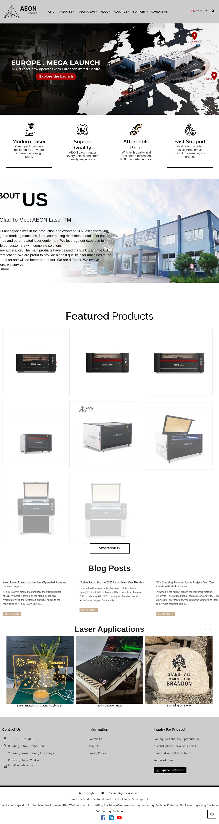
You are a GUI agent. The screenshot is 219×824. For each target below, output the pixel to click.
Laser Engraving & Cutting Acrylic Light (40, 671)
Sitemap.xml (140, 799)
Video (105, 11)
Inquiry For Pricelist (172, 770)
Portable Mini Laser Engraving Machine (192, 805)
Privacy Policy (97, 753)
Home (50, 11)
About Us (121, 11)
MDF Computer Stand (109, 671)
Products (66, 11)
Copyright (88, 793)
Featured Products (104, 799)
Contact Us (159, 11)
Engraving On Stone (178, 671)
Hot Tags (124, 799)
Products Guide (80, 799)
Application (87, 11)
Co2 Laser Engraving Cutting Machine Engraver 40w (34, 805)
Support (140, 11)
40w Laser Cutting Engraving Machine (141, 805)
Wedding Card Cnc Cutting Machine (92, 805)
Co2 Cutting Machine (109, 811)
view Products (109, 548)
